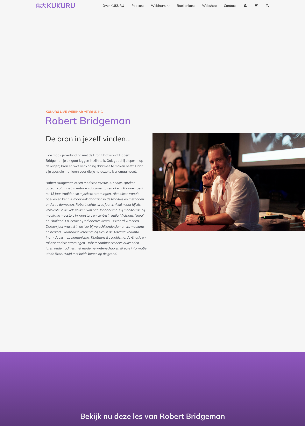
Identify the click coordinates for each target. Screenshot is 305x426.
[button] (267, 5)
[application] (171, 6)
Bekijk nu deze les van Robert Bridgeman (152, 416)
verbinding (74, 112)
